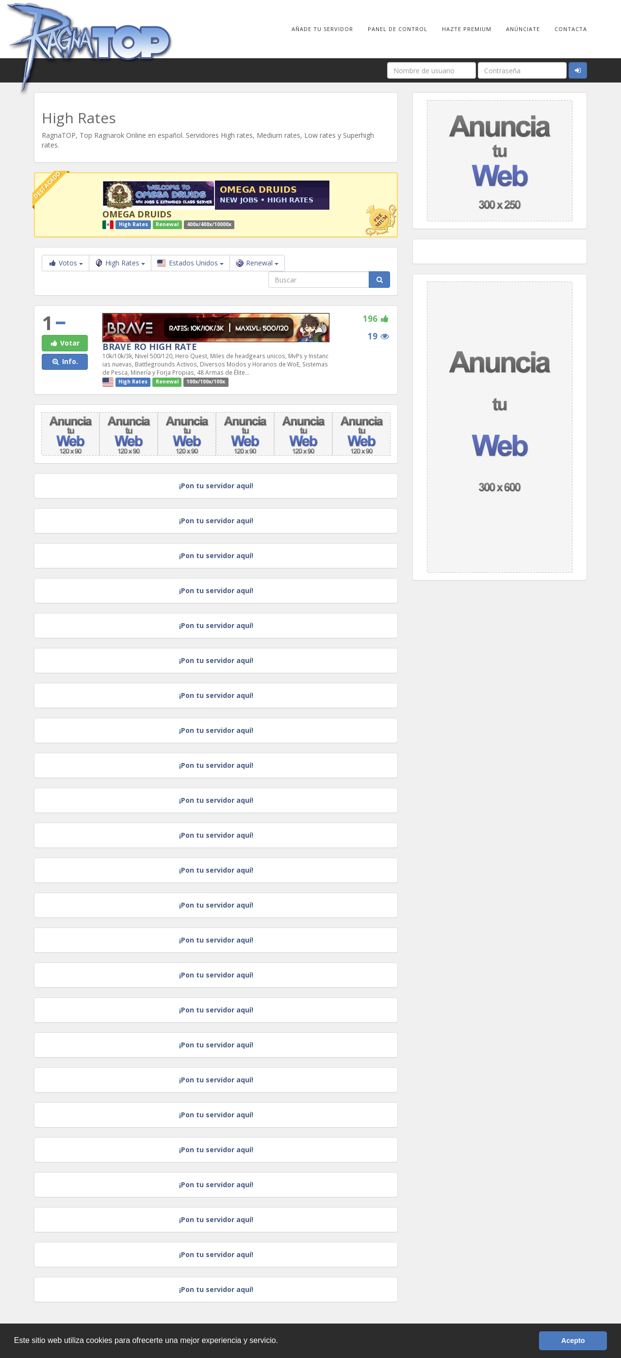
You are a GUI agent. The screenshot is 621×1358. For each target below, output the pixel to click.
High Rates (120, 262)
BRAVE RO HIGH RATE (149, 346)
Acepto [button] (573, 1340)
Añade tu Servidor (322, 29)
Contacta (571, 29)
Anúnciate (523, 29)
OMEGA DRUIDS (136, 214)
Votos (65, 262)
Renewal (257, 262)
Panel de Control (397, 29)
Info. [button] (64, 361)
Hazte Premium (466, 29)
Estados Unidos (190, 262)
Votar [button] (64, 343)
